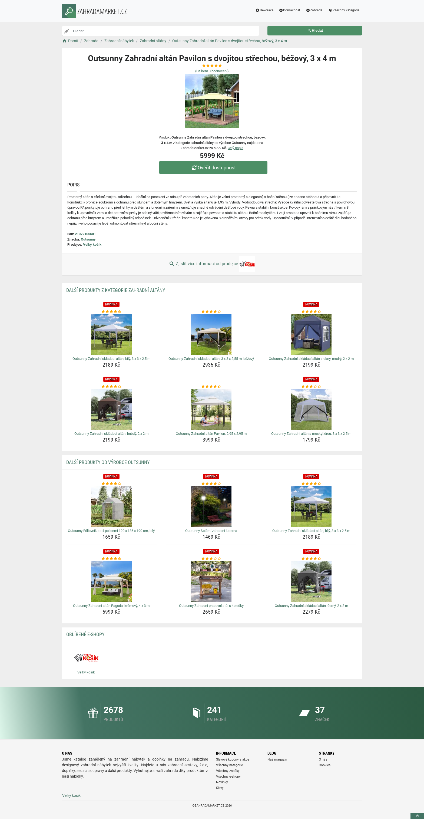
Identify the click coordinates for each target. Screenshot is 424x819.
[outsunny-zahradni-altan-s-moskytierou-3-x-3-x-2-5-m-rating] (311, 386)
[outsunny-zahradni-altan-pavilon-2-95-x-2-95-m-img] (211, 409)
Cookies (324, 765)
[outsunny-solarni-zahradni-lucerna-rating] (211, 483)
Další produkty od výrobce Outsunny (108, 462)
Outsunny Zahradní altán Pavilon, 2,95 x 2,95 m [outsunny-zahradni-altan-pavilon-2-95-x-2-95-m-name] (211, 434)
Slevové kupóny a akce (232, 759)
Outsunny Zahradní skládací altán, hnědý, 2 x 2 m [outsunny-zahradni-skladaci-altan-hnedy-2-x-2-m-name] (111, 434)
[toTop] (417, 816)
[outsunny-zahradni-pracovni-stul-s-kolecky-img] (211, 581)
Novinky (222, 782)
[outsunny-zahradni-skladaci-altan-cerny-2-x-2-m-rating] (311, 558)
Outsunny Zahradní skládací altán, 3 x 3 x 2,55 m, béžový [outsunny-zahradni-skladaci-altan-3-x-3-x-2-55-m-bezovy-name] (211, 359)
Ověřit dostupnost (213, 167)
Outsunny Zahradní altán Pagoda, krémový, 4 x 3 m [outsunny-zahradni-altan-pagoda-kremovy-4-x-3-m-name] (111, 606)
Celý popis (235, 148)
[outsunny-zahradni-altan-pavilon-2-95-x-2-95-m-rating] (211, 386)
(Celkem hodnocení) (212, 71)
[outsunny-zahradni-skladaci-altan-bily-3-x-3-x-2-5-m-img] (112, 334)
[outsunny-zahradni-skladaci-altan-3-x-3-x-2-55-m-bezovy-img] (211, 334)
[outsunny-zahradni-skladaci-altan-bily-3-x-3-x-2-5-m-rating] (112, 311)
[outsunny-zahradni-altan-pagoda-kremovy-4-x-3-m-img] (112, 581)
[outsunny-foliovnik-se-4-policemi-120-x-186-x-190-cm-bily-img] (112, 506)
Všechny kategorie (343, 10)
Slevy (220, 788)
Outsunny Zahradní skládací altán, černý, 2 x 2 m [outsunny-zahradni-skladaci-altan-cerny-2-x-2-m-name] (311, 606)
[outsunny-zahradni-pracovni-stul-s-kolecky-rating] (211, 558)
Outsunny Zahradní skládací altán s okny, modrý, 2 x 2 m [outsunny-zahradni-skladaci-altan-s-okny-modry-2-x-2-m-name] (311, 359)
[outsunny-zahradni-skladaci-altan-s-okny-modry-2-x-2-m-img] (311, 334)
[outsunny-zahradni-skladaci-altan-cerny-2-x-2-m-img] (311, 581)
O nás (323, 759)
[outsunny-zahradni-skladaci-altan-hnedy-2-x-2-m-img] (112, 409)
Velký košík (92, 244)
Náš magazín (277, 759)
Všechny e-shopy (228, 776)
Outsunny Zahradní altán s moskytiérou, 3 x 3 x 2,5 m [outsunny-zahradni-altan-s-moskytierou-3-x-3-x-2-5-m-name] (311, 434)
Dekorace (264, 10)
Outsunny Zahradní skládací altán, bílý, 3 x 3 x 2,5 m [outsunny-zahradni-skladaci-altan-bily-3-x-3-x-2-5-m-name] (111, 359)
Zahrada (314, 10)
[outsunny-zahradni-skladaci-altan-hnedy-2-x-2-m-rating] (112, 386)
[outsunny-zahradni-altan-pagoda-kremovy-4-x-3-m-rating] (112, 558)
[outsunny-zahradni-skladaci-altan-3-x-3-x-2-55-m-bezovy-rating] (211, 311)
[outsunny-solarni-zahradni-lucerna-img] (211, 506)
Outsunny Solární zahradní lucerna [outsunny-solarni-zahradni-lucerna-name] (211, 531)
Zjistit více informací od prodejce (212, 264)
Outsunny (88, 239)
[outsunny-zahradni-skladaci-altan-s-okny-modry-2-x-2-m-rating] (311, 311)
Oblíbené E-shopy (85, 634)
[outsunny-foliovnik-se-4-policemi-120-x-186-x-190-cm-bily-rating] (112, 483)
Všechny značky (228, 771)
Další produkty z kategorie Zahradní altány (115, 290)
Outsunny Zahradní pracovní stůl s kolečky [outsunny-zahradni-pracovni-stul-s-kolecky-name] (211, 606)
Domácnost (289, 10)
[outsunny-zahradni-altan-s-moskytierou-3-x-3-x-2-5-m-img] (311, 409)
